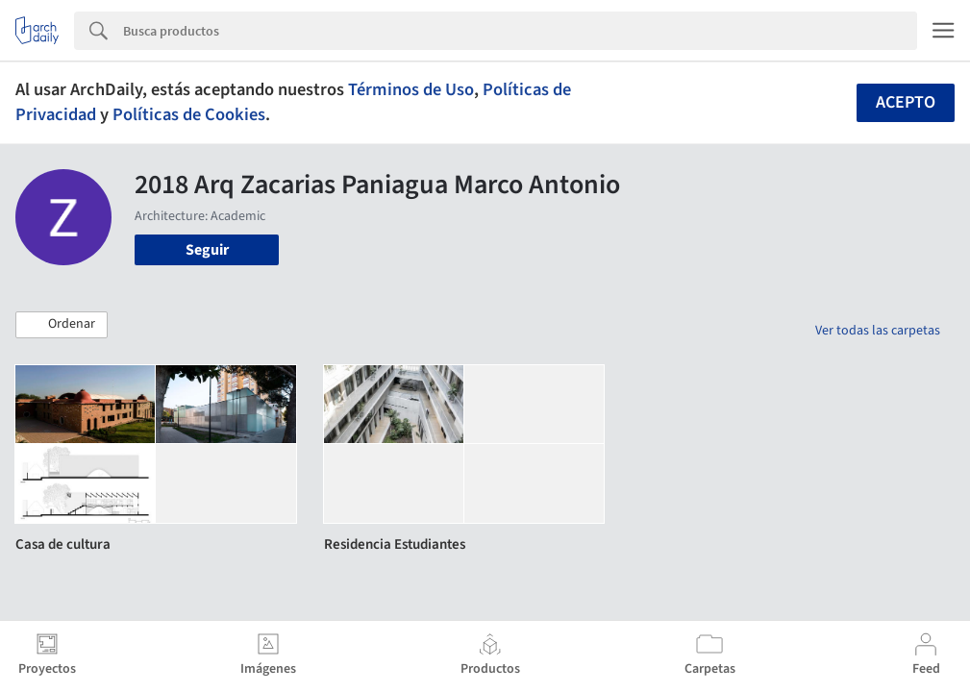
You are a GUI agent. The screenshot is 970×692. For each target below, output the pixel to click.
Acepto (905, 102)
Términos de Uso (411, 89)
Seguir (207, 249)
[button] (61, 324)
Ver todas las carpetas (877, 330)
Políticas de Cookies (188, 114)
